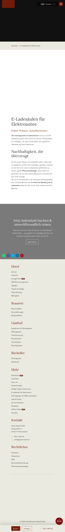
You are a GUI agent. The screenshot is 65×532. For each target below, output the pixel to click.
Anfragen (27, 528)
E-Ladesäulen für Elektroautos (21, 392)
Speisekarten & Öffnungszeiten (21, 328)
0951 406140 (46, 528)
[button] (61, 4)
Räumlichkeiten (16, 338)
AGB (12, 459)
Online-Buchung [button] (16, 292)
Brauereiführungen (17, 312)
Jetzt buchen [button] (32, 242)
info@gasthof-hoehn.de (22, 439)
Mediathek (14, 406)
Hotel (15, 266)
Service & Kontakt (17, 402)
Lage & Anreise (16, 399)
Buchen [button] (15, 528)
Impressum (15, 452)
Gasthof (16, 323)
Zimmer (14, 272)
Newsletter (15, 375)
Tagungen (14, 285)
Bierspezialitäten (16, 315)
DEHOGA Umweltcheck (19, 282)
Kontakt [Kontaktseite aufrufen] (48, 4)
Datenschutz (15, 456)
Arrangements (16, 278)
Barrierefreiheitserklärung (19, 463)
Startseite (14, 45)
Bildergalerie (15, 295)
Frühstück (14, 275)
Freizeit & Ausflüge (17, 289)
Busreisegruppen (16, 345)
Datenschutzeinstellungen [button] (19, 466)
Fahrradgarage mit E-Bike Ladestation (23, 395)
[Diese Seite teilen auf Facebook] (8, 255)
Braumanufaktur (16, 308)
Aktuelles (14, 412)
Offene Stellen (16, 409)
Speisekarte (15, 361)
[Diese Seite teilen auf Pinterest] (22, 255)
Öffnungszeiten (16, 331)
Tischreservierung (17, 335)
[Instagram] (53, 4)
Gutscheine (15, 378)
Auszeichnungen (16, 385)
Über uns (14, 382)
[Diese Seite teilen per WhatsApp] (4, 255)
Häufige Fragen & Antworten (21, 389)
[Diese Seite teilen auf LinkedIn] (17, 255)
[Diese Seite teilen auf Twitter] (13, 255)
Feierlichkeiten (16, 342)
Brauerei (17, 303)
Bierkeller (18, 353)
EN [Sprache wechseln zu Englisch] (42, 4)
